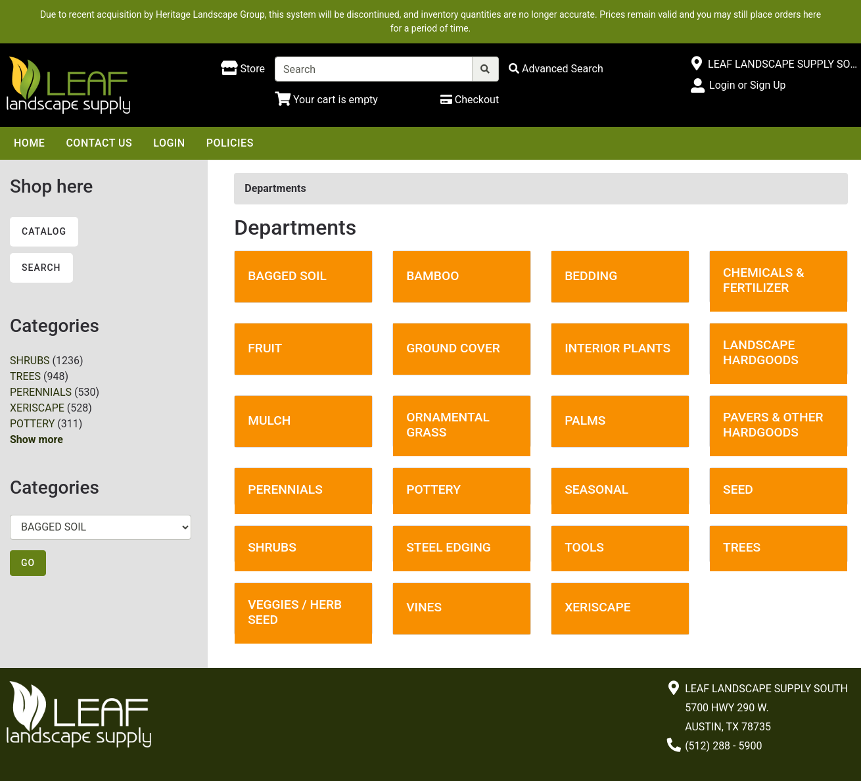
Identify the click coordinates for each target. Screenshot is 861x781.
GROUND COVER (453, 348)
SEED (738, 489)
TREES (25, 376)
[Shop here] (243, 69)
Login (169, 143)
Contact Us (99, 143)
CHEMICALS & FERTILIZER (763, 280)
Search (41, 267)
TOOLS (584, 547)
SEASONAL (596, 489)
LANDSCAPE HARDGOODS (761, 352)
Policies (230, 143)
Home (29, 143)
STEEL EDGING (448, 547)
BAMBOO (432, 275)
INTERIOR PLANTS (617, 348)
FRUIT (265, 348)
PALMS (585, 420)
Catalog (44, 231)
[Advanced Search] (556, 68)
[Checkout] (469, 99)
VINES (424, 607)
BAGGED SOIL (287, 275)
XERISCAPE (37, 408)
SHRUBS (30, 360)
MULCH (269, 420)
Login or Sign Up (747, 85)
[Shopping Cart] (326, 99)
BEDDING (591, 275)
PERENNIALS (41, 392)
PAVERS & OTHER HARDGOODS (773, 425)
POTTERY (32, 423)
